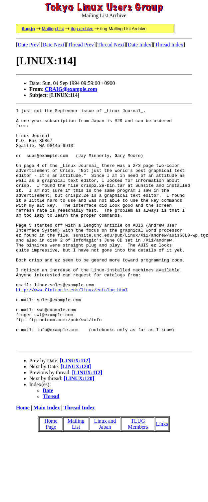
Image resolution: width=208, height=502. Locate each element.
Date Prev (28, 44)
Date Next (53, 44)
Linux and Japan (105, 471)
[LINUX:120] (76, 414)
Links (162, 471)
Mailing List (53, 28)
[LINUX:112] (75, 408)
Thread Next (111, 44)
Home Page (51, 471)
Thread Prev (81, 44)
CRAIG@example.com (71, 89)
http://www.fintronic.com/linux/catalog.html (71, 326)
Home (23, 455)
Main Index (46, 455)
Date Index (139, 44)
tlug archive (82, 28)
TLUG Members (138, 471)
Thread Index (169, 44)
